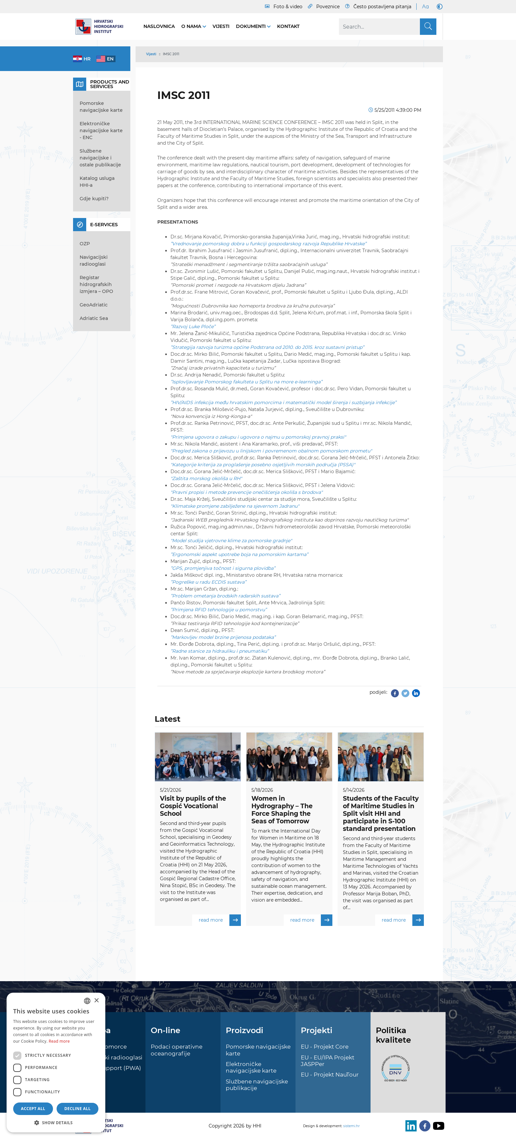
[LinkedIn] (409, 1126)
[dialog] (56, 1062)
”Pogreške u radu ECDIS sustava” (208, 582)
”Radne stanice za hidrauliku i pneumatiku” (219, 651)
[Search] (387, 26)
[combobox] (87, 1001)
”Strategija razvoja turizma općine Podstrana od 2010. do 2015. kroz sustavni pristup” (267, 347)
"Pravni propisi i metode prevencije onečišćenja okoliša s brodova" (246, 492)
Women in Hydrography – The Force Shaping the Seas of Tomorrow (282, 810)
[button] (56, 1122)
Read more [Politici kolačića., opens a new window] (59, 1041)
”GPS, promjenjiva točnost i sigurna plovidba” (222, 568)
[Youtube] (437, 1126)
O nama (191, 26)
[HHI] (101, 26)
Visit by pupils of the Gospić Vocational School (193, 806)
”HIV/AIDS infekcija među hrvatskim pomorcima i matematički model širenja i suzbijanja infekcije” (283, 402)
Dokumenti (251, 26)
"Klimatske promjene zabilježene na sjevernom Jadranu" (234, 506)
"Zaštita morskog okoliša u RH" (206, 478)
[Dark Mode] (438, 6)
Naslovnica (159, 26)
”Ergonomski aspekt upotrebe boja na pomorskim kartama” (239, 554)
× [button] (96, 1000)
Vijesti (221, 26)
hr (87, 59)
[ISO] (394, 1072)
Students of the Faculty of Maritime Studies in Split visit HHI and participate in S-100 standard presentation (381, 813)
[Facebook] (423, 1126)
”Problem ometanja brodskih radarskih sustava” (225, 596)
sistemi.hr (351, 1126)
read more (220, 920)
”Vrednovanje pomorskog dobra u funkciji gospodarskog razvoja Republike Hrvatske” (268, 244)
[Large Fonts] (425, 6)
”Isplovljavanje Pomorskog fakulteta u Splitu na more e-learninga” (246, 382)
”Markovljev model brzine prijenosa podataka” (222, 637)
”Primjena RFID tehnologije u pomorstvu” (218, 610)
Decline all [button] (77, 1108)
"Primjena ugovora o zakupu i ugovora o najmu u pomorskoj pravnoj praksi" (258, 437)
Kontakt (288, 26)
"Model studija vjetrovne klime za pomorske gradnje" (231, 541)
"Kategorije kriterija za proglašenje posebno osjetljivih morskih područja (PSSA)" (262, 465)
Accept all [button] (33, 1108)
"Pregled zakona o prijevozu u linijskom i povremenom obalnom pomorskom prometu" (271, 451)
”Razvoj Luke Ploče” (192, 326)
